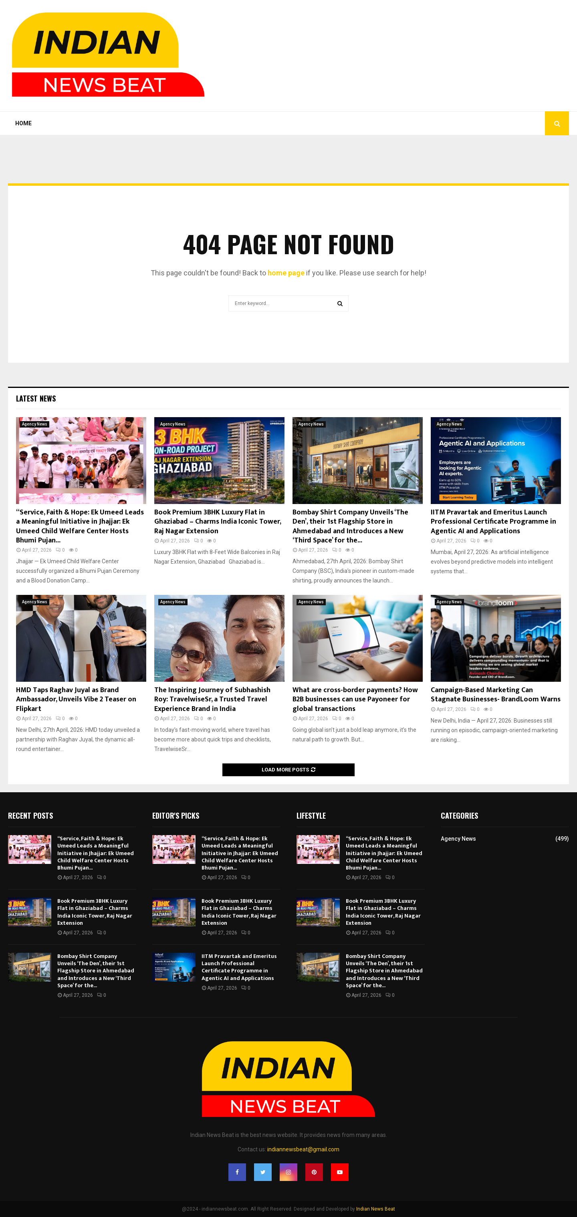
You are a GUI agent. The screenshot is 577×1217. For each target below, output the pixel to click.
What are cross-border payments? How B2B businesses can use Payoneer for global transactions (355, 699)
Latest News (36, 398)
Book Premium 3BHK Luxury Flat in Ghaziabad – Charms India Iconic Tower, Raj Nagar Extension (217, 521)
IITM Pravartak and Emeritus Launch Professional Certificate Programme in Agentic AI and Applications (493, 521)
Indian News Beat (375, 1209)
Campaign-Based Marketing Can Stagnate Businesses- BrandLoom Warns (496, 694)
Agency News (34, 424)
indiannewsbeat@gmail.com (303, 1149)
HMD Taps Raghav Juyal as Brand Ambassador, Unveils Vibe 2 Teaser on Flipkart (76, 699)
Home (23, 123)
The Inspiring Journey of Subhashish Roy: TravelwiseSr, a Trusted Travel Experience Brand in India (212, 699)
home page (286, 273)
